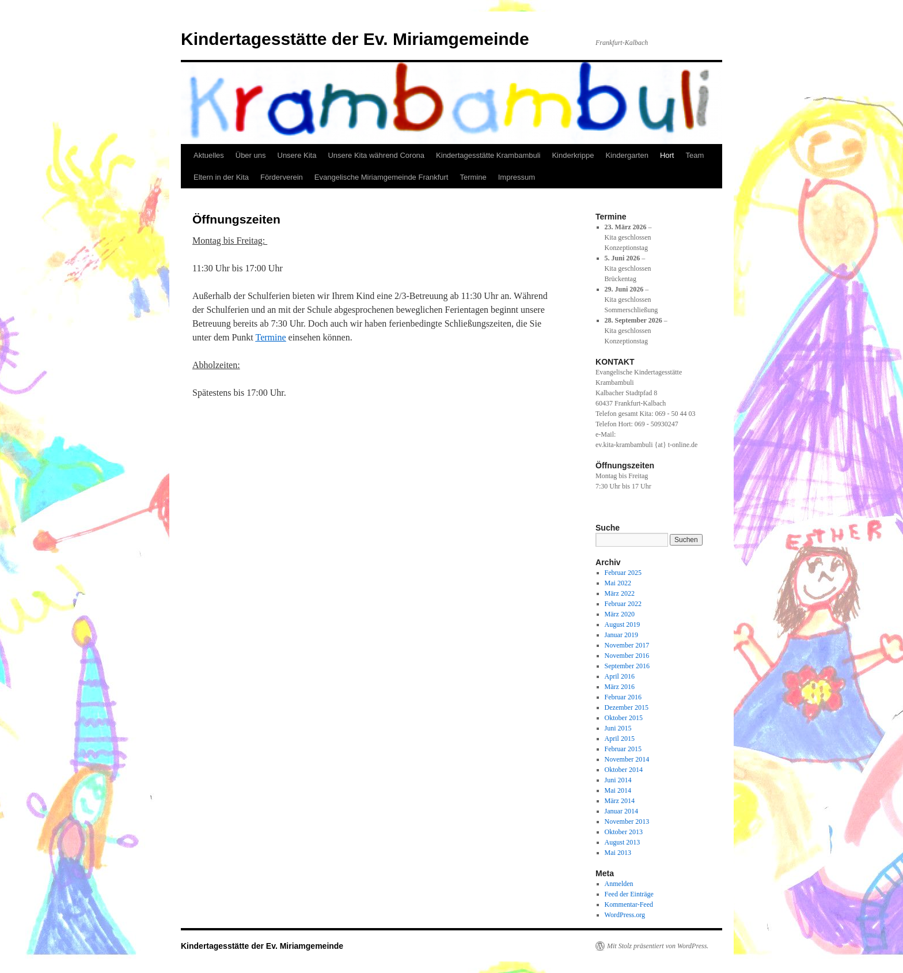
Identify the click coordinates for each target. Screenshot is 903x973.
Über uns (251, 155)
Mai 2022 (618, 583)
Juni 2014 (618, 780)
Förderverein (281, 177)
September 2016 (627, 666)
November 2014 (627, 759)
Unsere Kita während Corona (376, 155)
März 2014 (620, 801)
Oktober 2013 (624, 832)
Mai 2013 (618, 853)
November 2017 (627, 645)
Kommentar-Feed (629, 904)
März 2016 (620, 687)
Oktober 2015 (624, 718)
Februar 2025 (623, 573)
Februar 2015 (623, 749)
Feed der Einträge (629, 894)
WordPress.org (625, 915)
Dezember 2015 (626, 707)
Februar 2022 (623, 604)
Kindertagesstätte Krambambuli (488, 155)
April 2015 (620, 739)
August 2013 (622, 842)
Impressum (516, 177)
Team (694, 155)
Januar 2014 (621, 811)
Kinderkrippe (573, 155)
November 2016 (627, 656)
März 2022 (620, 593)
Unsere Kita (297, 155)
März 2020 (620, 614)
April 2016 (620, 676)
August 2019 (622, 624)
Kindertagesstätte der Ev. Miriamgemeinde (355, 38)
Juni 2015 (618, 728)
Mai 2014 (618, 790)
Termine (473, 177)
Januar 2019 (621, 635)
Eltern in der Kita (221, 177)
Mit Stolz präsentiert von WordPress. (657, 946)
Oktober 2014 (624, 770)
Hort (667, 155)
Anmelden (619, 884)
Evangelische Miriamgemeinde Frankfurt (381, 177)
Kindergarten (626, 155)
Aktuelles (208, 155)
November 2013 (627, 821)
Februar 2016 (623, 697)
